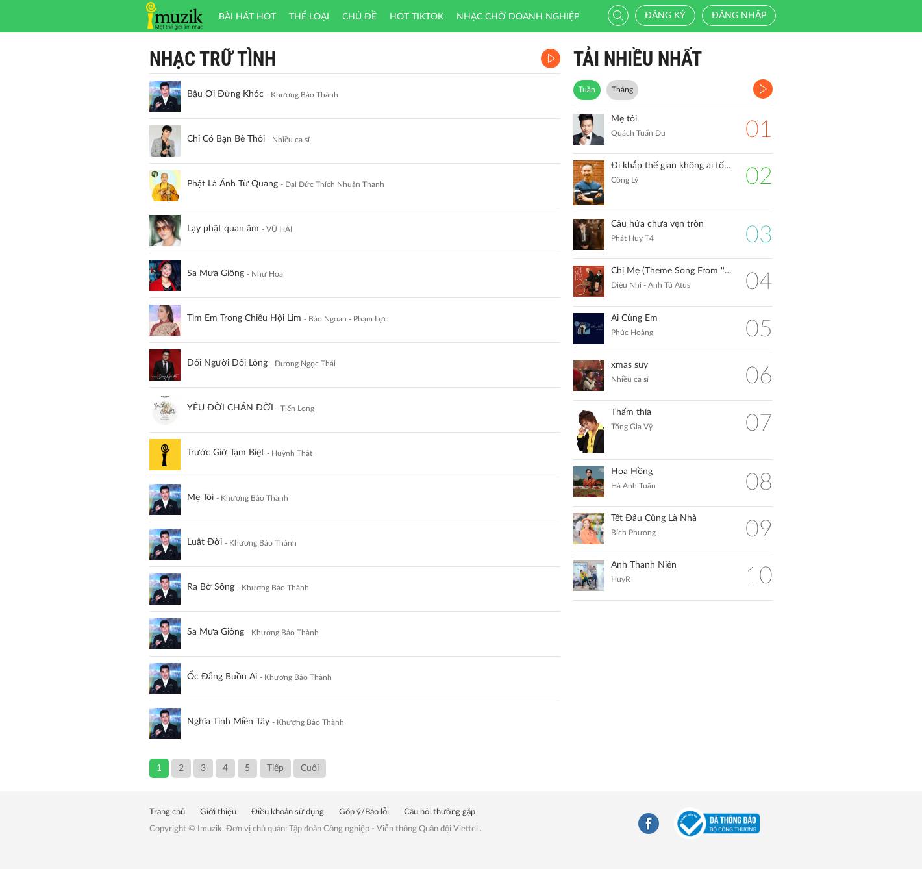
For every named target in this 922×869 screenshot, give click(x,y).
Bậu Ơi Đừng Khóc (225, 94)
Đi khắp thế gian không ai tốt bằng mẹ (671, 165)
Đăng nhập (739, 15)
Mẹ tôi (624, 118)
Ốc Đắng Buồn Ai (222, 676)
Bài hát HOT (247, 16)
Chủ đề (359, 16)
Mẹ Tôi (200, 497)
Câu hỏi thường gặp (439, 812)
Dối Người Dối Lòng (227, 363)
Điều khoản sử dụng (287, 812)
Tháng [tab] (622, 90)
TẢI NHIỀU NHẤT (637, 58)
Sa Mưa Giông (215, 273)
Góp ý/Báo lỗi (364, 812)
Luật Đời (204, 542)
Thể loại (309, 16)
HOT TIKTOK (416, 16)
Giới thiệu (218, 812)
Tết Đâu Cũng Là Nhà (654, 518)
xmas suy (629, 365)
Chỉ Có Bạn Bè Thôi (226, 139)
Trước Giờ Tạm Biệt (225, 452)
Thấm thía (631, 412)
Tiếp (275, 768)
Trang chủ (167, 812)
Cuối (310, 768)
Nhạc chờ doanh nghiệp (517, 16)
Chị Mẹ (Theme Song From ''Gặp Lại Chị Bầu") (671, 270)
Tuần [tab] (587, 90)
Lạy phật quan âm (223, 228)
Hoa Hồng (632, 471)
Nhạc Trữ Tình (212, 58)
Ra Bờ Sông (210, 587)
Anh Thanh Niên (644, 565)
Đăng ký (665, 15)
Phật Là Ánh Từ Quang (232, 183)
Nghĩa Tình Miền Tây (228, 721)
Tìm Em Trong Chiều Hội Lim (244, 318)
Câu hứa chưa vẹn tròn (657, 224)
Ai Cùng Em (634, 318)
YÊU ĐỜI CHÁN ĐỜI (230, 407)
